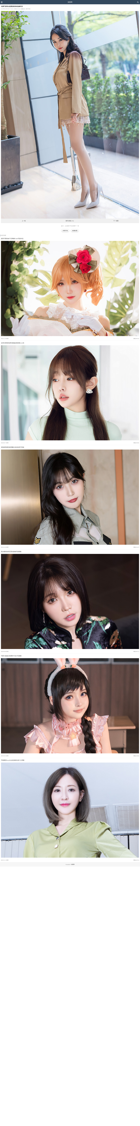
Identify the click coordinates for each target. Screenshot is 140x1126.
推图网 (70, 2)
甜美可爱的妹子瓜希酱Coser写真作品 (12, 238)
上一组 (24, 221)
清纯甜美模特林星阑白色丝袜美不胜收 (12, 447)
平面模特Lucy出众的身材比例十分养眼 (12, 760)
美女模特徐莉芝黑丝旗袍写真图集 (11, 551)
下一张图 (115, 221)
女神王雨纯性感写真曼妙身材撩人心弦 (12, 343)
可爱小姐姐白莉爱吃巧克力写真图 (11, 656)
